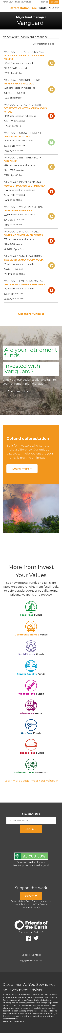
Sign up (44, 2)
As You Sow (8, 2)
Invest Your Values (23, 2)
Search (54, 7)
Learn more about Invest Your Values (31, 780)
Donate (54, 2)
